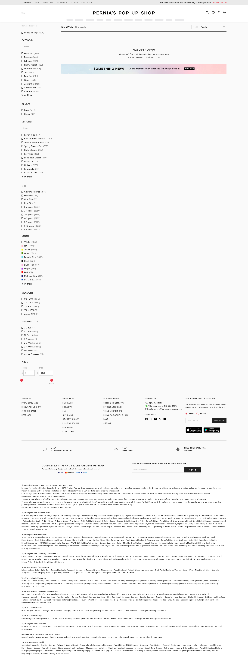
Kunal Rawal (199, 537)
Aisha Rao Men (63, 543)
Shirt (120, 618)
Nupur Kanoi (149, 518)
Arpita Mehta (44, 527)
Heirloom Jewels (171, 594)
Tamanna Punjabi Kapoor (199, 527)
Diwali (24, 637)
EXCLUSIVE (67, 407)
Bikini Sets (199, 570)
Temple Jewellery (79, 597)
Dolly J (120, 515)
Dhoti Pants (160, 570)
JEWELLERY (48, 2)
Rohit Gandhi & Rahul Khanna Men (82, 546)
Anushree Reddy (89, 515)
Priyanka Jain (186, 524)
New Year (158, 637)
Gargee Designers (107, 543)
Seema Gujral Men (106, 546)
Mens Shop (174, 583)
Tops (116, 570)
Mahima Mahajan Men (168, 543)
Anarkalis (35, 570)
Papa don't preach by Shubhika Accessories (185, 559)
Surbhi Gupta (106, 527)
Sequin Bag (186, 600)
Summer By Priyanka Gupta (189, 515)
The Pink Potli (100, 556)
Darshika (77, 540)
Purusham (52, 540)
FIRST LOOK (87, 2)
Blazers (160, 581)
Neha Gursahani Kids (149, 626)
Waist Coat (93, 581)
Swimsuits (36, 573)
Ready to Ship (114, 573)
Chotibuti (57, 626)
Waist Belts (92, 600)
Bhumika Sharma (92, 524)
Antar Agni (76, 515)
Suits (70, 581)
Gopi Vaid (217, 524)
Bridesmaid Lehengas (144, 570)
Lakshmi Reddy (68, 626)
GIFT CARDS (67, 415)
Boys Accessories (163, 618)
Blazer (113, 618)
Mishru (130, 518)
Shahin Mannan (218, 527)
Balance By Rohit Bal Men (175, 546)
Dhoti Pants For (131, 611)
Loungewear (90, 583)
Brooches (40, 586)
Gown (96, 570)
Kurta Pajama (202, 581)
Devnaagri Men (117, 540)
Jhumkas (159, 597)
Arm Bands (150, 594)
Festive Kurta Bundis (159, 583)
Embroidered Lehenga (60, 611)
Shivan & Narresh (39, 518)
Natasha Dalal (40, 515)
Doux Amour (77, 559)
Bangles (65, 594)
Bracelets (51, 594)
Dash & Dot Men (35, 537)
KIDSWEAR (62, 2)
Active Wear (211, 583)
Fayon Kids (26, 626)
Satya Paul (65, 515)
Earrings (35, 594)
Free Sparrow (133, 626)
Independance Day (41, 637)
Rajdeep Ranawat (218, 518)
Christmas (123, 637)
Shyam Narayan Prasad (155, 524)
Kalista (88, 518)
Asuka (190, 537)
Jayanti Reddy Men (195, 546)
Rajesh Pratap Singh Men (112, 537)
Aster (146, 556)
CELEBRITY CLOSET (70, 419)
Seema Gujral (123, 521)
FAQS (105, 419)
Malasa (96, 527)
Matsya (69, 527)
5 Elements (117, 559)
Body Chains (138, 594)
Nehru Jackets (65, 618)
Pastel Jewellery (63, 597)
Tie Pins (103, 581)
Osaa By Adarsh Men (166, 515)
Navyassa (98, 626)
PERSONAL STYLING (70, 423)
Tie (33, 586)
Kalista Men (122, 543)
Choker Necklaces (195, 597)
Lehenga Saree (77, 573)
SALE (64, 411)
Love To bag (87, 556)
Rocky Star (150, 515)
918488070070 (219, 2)
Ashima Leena (219, 521)
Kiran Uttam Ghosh (100, 518)
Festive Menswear (188, 583)
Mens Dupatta (56, 583)
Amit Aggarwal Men (150, 540)
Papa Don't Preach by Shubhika (170, 518)
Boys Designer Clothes (31, 618)
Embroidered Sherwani (92, 618)
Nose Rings (85, 594)
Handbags (74, 600)
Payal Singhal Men (208, 543)
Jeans (192, 581)
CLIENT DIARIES (68, 431)
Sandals (33, 600)
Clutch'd (111, 556)
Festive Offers (128, 573)
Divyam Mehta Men (91, 537)
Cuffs (42, 594)
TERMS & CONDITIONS (112, 411)
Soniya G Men (122, 546)
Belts (40, 600)
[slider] (21, 380)
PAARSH (195, 543)
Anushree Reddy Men (209, 540)
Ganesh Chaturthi (98, 637)
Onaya (51, 518)
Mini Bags (153, 600)
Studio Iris (182, 527)
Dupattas (46, 573)
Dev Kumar (87, 540)
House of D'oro (214, 556)
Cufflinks (117, 583)
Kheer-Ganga (27, 540)
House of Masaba (29, 527)
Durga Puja (112, 637)
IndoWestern (143, 583)
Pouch (83, 600)
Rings (58, 594)
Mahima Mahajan (118, 518)
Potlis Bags (55, 600)
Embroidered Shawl (30, 603)
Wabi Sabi (181, 537)
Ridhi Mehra (219, 515)
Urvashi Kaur (28, 529)
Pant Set (201, 583)
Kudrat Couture (150, 543)
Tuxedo (25, 583)
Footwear (26, 586)
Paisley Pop (210, 559)
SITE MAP (107, 423)
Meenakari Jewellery (199, 594)
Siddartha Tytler (137, 521)
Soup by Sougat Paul (203, 524)
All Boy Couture (188, 626)
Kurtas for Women (66, 570)
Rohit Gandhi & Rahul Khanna (103, 521)
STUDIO (74, 2)
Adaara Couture (169, 527)
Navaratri (76, 637)
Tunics (130, 570)
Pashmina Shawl (210, 600)
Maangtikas (97, 594)
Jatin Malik (193, 540)
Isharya (39, 556)
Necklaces (26, 594)
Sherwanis (80, 570)
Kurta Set (89, 611)
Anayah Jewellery (51, 559)
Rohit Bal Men (169, 537)
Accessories (79, 583)
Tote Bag (162, 600)
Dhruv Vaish (48, 537)
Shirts (47, 581)
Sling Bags (114, 600)
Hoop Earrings (180, 597)
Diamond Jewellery (97, 597)
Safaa (129, 527)
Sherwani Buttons (180, 581)
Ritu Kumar (74, 521)
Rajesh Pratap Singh (31, 521)
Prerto (52, 562)
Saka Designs (174, 626)
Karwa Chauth (146, 637)
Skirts (208, 570)
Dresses (89, 570)
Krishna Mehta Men (101, 540)
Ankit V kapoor (75, 537)
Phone (203, 413)
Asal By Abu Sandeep (106, 515)
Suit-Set (167, 581)
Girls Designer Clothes (31, 611)
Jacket (106, 618)
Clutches (65, 600)
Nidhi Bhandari (104, 559)
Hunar (152, 556)
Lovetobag (65, 559)
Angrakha (33, 583)
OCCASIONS (67, 427)
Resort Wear (188, 570)
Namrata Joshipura (74, 524)
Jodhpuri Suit (215, 581)
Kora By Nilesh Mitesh (31, 548)
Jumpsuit (68, 583)
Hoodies (129, 581)
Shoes (25, 600)
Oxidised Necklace (213, 597)
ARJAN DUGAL (77, 543)
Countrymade (61, 537)
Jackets (215, 570)
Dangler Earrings (147, 597)
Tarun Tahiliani (152, 521)
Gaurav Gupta (179, 521)
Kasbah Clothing (135, 543)
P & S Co (36, 626)
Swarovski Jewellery (30, 597)
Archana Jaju (120, 527)
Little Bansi (46, 626)
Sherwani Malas (104, 583)
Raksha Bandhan (63, 637)
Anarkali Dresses (108, 611)
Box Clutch (197, 600)
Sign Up (193, 469)
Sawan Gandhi (57, 527)
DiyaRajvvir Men (91, 543)
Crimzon (60, 562)
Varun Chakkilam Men (214, 546)
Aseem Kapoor (42, 529)
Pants (76, 581)
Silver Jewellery (113, 597)
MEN (37, 2)
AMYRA (161, 559)
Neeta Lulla (45, 524)
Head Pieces (126, 594)
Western (132, 583)
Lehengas (26, 570)
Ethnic (124, 583)
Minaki (24, 559)
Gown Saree (90, 573)
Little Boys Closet (84, 626)
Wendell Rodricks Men (152, 546)
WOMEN (27, 2)
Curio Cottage (28, 556)
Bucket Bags (141, 600)
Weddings (133, 637)
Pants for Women (173, 570)
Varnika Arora (74, 556)
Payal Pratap (190, 518)
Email (190, 413)
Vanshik (127, 537)
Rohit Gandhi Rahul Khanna (199, 521)
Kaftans (122, 570)
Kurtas (63, 581)
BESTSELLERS (67, 403)
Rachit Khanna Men (30, 543)
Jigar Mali (156, 527)
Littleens (163, 626)
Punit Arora (26, 546)
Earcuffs (115, 594)
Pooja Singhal (53, 515)
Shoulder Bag (174, 600)
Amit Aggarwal (58, 524)
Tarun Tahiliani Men (169, 540)
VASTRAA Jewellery (134, 556)
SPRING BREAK (135, 546)
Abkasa (52, 543)
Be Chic (126, 559)
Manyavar (26, 518)
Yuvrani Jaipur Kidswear (114, 626)
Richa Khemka (140, 527)
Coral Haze (136, 559)
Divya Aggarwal (136, 524)
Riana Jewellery (36, 559)
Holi (30, 637)
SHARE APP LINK (219, 420)
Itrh (149, 527)
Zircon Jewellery (48, 597)
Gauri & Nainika (62, 518)
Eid (52, 637)
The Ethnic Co (41, 540)
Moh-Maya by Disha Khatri (55, 556)
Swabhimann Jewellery (182, 556)
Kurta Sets (45, 570)
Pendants (184, 594)
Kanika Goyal (173, 524)
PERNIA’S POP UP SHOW (31, 407)
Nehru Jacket (37, 581)
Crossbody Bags (127, 600)
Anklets (160, 594)
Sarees (54, 570)
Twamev (210, 537)
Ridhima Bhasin (61, 521)
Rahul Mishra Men (40, 546)
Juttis (46, 600)
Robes (137, 581)
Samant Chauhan (108, 524)
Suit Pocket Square (116, 581)
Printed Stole (45, 603)
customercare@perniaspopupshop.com (165, 409)
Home (24, 26)
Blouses (66, 573)
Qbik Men (183, 540)
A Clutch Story (90, 559)
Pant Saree (102, 573)
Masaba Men (185, 543)
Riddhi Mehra (47, 521)
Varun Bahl (34, 524)
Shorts (144, 581)
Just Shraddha (200, 556)
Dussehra (85, 637)
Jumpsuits (26, 573)
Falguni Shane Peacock (135, 515)
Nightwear (56, 573)
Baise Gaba (207, 515)
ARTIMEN (43, 543)
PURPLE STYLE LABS (30, 403)
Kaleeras (107, 594)
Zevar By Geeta (163, 556)
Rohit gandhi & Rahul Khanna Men (147, 537)
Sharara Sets (106, 570)
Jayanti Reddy (77, 518)
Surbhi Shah (123, 524)
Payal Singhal (166, 521)
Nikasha (25, 524)
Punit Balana (203, 518)
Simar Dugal (86, 527)
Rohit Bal (85, 521)
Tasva (24, 537)
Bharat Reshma (64, 540)
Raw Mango (27, 515)
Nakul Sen (138, 518)
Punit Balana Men (133, 540)
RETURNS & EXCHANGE (112, 407)
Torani (76, 527)
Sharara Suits (77, 611)
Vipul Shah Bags (150, 559)
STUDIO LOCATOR (29, 411)
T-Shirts (151, 581)
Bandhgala (44, 583)
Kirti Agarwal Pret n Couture (208, 626)
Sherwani (55, 581)
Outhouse (120, 556)
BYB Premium (27, 629)
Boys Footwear (148, 618)
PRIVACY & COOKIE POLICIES (115, 415)
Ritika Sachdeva (41, 562)
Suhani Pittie (27, 562)
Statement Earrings (130, 597)
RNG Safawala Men (57, 546)
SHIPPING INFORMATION (113, 403)
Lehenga (45, 611)
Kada (223, 597)
